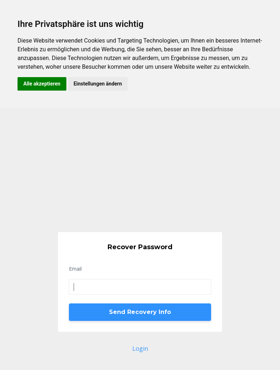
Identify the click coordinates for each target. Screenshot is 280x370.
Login (140, 349)
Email (75, 268)
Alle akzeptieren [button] (42, 84)
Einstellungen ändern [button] (98, 84)
